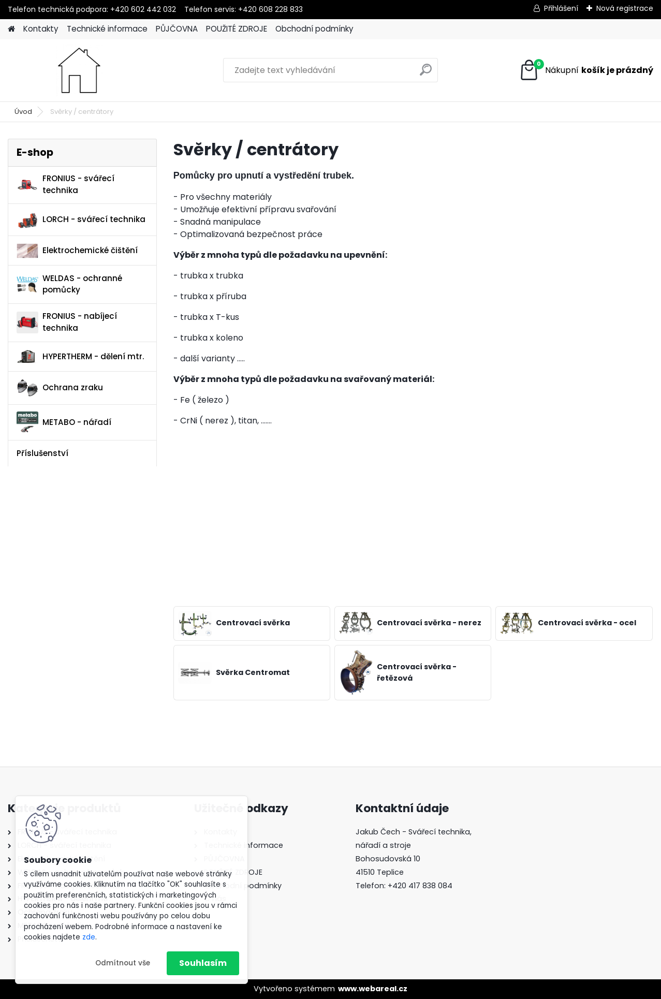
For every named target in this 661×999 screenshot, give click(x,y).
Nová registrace (624, 8)
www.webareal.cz (372, 988)
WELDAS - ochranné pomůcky (69, 284)
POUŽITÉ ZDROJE (236, 28)
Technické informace (107, 28)
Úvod (23, 111)
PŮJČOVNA (177, 28)
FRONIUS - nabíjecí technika (67, 322)
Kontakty (40, 28)
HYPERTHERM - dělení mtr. (80, 356)
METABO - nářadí (64, 422)
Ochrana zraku (60, 388)
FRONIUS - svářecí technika (65, 184)
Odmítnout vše (122, 963)
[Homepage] (11, 29)
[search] (426, 74)
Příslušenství (42, 453)
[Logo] (79, 70)
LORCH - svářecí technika (81, 220)
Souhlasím (203, 963)
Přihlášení (561, 8)
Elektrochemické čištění (77, 250)
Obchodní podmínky (314, 28)
